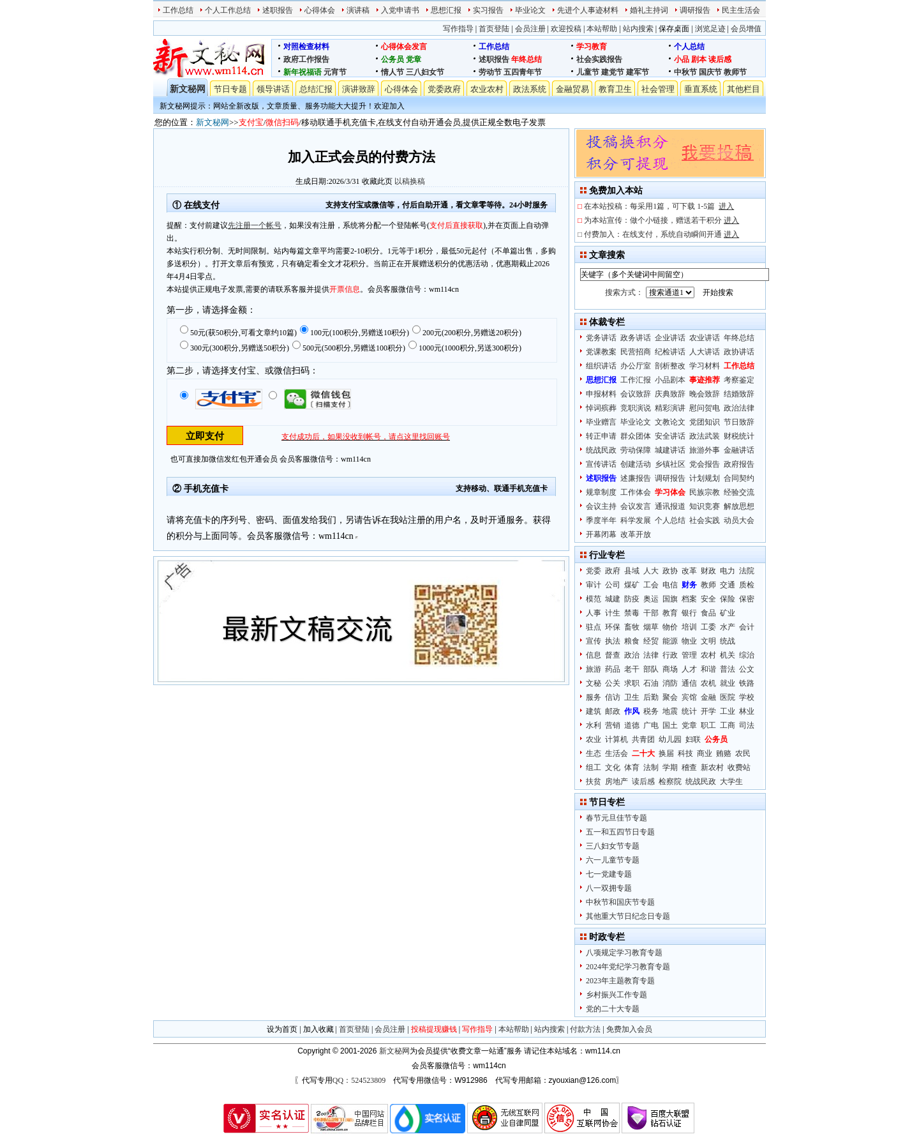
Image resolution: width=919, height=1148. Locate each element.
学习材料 (704, 365)
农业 (593, 739)
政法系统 (529, 89)
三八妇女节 (425, 72)
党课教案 (601, 351)
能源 (670, 641)
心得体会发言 (404, 46)
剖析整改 (670, 365)
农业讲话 (704, 337)
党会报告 (704, 464)
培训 (689, 627)
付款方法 (585, 1029)
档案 (689, 598)
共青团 (643, 739)
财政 (708, 570)
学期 (670, 767)
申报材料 (601, 393)
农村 (708, 655)
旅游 (593, 669)
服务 (593, 697)
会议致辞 (635, 393)
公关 (612, 683)
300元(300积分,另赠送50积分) (239, 348)
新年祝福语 (302, 72)
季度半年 (601, 520)
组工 (593, 767)
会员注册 (530, 28)
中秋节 (685, 72)
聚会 (670, 697)
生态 (593, 753)
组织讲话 (601, 365)
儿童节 (587, 72)
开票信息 (344, 289)
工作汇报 (635, 379)
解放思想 (739, 506)
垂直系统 (700, 89)
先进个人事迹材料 (587, 10)
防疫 (631, 598)
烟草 (651, 627)
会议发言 (635, 506)
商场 (670, 669)
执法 (612, 641)
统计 (689, 711)
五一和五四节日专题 (620, 831)
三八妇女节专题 (612, 846)
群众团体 (635, 436)
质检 (746, 584)
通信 (689, 683)
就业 (727, 683)
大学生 (731, 781)
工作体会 (635, 492)
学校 (746, 697)
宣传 (593, 641)
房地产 (616, 781)
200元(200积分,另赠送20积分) (471, 332)
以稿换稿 (409, 181)
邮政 (612, 711)
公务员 (392, 59)
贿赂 (723, 753)
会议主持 (601, 506)
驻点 (593, 627)
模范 (593, 598)
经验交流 (739, 492)
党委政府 (444, 89)
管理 (689, 655)
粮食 (631, 641)
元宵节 (335, 72)
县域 (631, 570)
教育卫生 (615, 89)
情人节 (392, 72)
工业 (727, 711)
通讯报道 (670, 506)
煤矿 (631, 584)
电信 (670, 584)
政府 (612, 570)
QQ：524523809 (358, 1080)
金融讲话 (739, 450)
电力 (727, 570)
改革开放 (635, 534)
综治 (746, 655)
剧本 (698, 59)
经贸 (651, 641)
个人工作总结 (228, 10)
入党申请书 (400, 10)
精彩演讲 (670, 408)
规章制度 (601, 492)
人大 (651, 570)
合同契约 (739, 478)
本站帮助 (602, 28)
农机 (708, 683)
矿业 (727, 612)
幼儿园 (670, 739)
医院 (727, 697)
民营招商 (635, 351)
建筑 (593, 711)
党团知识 (704, 422)
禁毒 (631, 612)
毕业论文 (530, 10)
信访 (612, 697)
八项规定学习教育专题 (624, 952)
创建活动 (635, 464)
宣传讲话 (601, 464)
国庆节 (710, 72)
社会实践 (704, 520)
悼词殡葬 (601, 408)
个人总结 (689, 46)
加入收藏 (318, 1029)
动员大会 (739, 520)
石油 (651, 683)
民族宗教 (704, 492)
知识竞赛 (704, 506)
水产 (727, 627)
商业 (704, 753)
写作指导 (458, 28)
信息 (593, 655)
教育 (670, 612)
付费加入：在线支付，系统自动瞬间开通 (661, 234)
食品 (708, 612)
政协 (670, 570)
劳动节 (490, 72)
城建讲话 (670, 450)
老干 (631, 669)
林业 (746, 711)
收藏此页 (377, 181)
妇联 (693, 739)
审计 (593, 584)
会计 (746, 627)
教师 (708, 584)
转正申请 (601, 436)
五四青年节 (523, 72)
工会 (651, 584)
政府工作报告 (306, 59)
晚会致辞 (704, 393)
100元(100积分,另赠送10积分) (359, 332)
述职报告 (277, 10)
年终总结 (526, 59)
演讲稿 (358, 10)
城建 (612, 598)
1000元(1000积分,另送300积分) (470, 348)
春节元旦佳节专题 (616, 817)
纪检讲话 (670, 351)
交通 (727, 584)
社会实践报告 (599, 59)
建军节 (637, 72)
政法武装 (704, 436)
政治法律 (739, 408)
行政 (670, 655)
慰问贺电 (704, 408)
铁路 (746, 683)
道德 (631, 725)
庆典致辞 (670, 393)
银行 (689, 612)
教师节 (735, 72)
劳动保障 (635, 450)
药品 (612, 669)
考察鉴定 (739, 379)
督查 (612, 655)
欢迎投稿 (566, 28)
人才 (689, 669)
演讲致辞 (358, 89)
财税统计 (739, 436)
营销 (612, 725)
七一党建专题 (609, 874)
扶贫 (593, 781)
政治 (631, 655)
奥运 (651, 598)
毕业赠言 (601, 422)
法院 (746, 570)
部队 (651, 669)
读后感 (719, 59)
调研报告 (695, 10)
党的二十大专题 (612, 1008)
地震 (670, 711)
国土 (670, 725)
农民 (743, 753)
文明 (708, 641)
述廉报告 (635, 478)
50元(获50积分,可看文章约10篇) (243, 332)
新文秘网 (187, 89)
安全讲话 (670, 436)
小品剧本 (670, 379)
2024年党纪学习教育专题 (628, 966)
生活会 (616, 753)
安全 (708, 598)
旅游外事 (704, 450)
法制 (651, 767)
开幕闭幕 (601, 534)
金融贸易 (572, 89)
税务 (651, 711)
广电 (651, 725)
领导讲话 (273, 89)
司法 (746, 725)
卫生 (631, 697)
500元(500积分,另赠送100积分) (354, 348)
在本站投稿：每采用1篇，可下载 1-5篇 (659, 206)
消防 (670, 683)
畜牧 (631, 627)
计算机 (616, 739)
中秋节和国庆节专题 (620, 902)
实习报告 (488, 10)
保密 (746, 598)
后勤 (651, 697)
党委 (593, 570)
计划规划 (704, 478)
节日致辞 (739, 422)
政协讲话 (739, 351)
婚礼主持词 (649, 10)
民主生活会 (741, 10)
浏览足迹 (710, 28)
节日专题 (230, 89)
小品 (681, 59)
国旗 (670, 598)
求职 (631, 683)
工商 (727, 725)
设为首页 (282, 1029)
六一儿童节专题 (612, 860)
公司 (612, 584)
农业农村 (487, 89)
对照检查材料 (306, 46)
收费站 (739, 767)
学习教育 (591, 46)
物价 (670, 627)
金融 (708, 697)
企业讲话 (670, 337)
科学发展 (635, 520)
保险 (727, 598)
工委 (708, 627)
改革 (689, 570)
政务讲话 (635, 337)
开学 (708, 711)
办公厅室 (635, 365)
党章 (413, 59)
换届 (666, 753)
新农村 (712, 767)
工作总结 (178, 10)
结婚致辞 (739, 393)
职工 (708, 725)
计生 (612, 612)
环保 (612, 627)
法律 (651, 655)
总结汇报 (315, 89)
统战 (727, 641)
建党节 (612, 72)
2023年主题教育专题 (620, 980)
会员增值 (746, 28)
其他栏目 (743, 89)
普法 (727, 669)
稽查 (689, 767)
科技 (685, 753)
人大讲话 (704, 351)
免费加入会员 (629, 1029)
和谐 (708, 669)
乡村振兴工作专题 (616, 994)
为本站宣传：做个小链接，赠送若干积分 (661, 220)
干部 (651, 612)
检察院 (670, 781)
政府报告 (739, 464)
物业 (689, 641)
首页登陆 (494, 28)
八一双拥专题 (609, 888)
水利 (593, 725)
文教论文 (670, 422)
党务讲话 (601, 337)
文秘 (593, 683)
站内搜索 (638, 28)
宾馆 (689, 697)
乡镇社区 (670, 464)
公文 (746, 669)
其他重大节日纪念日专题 (628, 916)
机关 (727, 655)
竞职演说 (635, 408)
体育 (631, 767)
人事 (593, 612)
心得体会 (319, 10)
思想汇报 (446, 10)
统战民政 (601, 450)
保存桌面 (674, 28)
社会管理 (658, 89)
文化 (612, 767)
